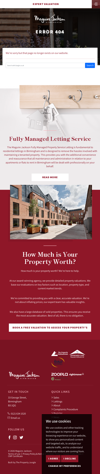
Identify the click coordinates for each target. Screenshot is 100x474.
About (55, 405)
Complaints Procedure (64, 409)
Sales (55, 397)
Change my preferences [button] (64, 465)
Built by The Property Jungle (22, 462)
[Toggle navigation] (96, 3)
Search (90, 65)
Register (56, 413)
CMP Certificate (15, 456)
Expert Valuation (46, 4)
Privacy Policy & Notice (33, 453)
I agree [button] (53, 458)
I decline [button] (69, 458)
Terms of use (14, 453)
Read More (50, 177)
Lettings (56, 401)
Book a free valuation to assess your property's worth (50, 329)
